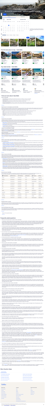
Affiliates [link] (17, 391)
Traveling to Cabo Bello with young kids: (9, 144)
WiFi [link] (29, 314)
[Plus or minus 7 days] (29, 35)
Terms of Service (13, 405)
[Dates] (20, 14)
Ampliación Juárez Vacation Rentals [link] (27, 374)
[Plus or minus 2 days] (23, 35)
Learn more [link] (36, 93)
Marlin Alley (32, 129)
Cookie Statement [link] (18, 398)
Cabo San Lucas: (5, 158)
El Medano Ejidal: (5, 166)
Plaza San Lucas (37, 134)
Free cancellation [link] (29, 332)
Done (40, 37)
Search (42, 14)
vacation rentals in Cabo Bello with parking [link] (17, 269)
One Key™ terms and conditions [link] (19, 394)
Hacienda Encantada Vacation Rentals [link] (28, 380)
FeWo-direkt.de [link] (32, 391)
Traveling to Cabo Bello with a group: (8, 142)
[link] (10, 52)
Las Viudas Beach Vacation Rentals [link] (5, 374)
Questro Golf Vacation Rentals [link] (5, 375)
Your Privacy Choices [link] (18, 399)
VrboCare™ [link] (2, 390)
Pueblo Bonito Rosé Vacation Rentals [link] (27, 377)
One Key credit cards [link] (3, 395)
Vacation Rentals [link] (5, 26)
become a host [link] (4, 341)
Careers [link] (17, 390)
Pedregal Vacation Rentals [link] (4, 380)
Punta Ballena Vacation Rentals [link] (5, 377)
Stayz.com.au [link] (32, 394)
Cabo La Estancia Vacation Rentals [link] (27, 375)
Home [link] (1, 26)
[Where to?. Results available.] (8, 14)
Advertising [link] (2, 398)
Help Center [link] (18, 360)
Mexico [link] (8, 26)
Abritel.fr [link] (32, 390)
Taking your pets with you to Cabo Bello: (9, 146)
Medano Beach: (5, 122)
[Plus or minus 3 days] (26, 35)
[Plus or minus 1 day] (20, 35)
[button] (26, 23)
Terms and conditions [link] (18, 395)
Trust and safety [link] (3, 391)
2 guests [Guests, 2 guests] (30, 14)
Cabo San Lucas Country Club (12, 134)
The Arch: (4, 126)
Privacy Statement (6, 405)
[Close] (44, 405)
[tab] (21, 17)
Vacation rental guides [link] (3, 394)
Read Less (3, 105)
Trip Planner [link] (5, 364)
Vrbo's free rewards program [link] (14, 235)
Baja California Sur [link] (12, 26)
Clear (37, 37)
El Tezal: (4, 162)
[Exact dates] (16, 35)
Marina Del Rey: (5, 124)
